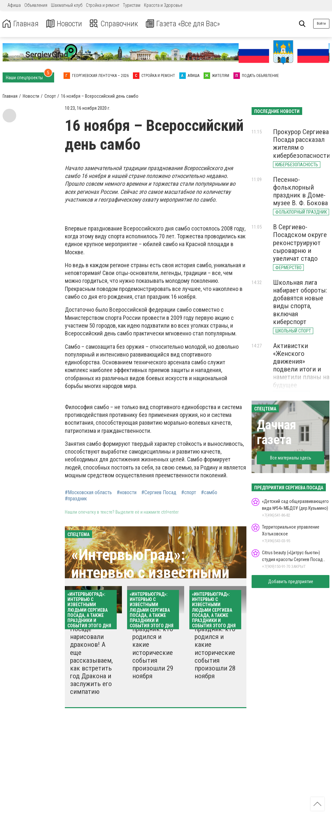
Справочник (114, 23)
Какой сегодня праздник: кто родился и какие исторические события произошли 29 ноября (153, 648)
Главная (20, 23)
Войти (321, 23)
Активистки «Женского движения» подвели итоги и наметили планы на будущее (301, 365)
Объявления (35, 5)
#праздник (76, 499)
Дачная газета (276, 432)
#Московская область (88, 492)
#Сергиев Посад (158, 492)
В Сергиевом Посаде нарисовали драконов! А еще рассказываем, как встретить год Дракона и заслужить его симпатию (91, 656)
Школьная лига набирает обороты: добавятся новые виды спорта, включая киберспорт (300, 302)
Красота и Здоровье (163, 5)
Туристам (131, 5)
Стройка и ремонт (102, 5)
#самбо (209, 492)
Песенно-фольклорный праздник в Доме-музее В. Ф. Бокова (300, 191)
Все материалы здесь (290, 457)
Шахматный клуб (66, 5)
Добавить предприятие (290, 581)
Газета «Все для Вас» (185, 23)
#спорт (188, 492)
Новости (64, 23)
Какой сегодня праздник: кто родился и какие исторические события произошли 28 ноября (216, 648)
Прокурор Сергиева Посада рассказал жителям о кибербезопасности (301, 143)
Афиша (14, 5)
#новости (126, 492)
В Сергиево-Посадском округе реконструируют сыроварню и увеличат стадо (300, 242)
